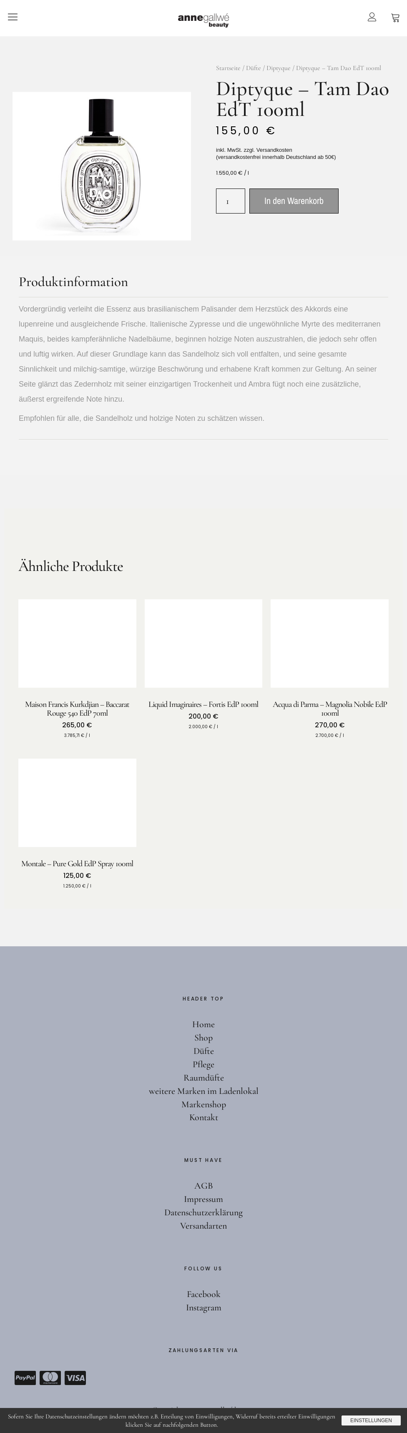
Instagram (203, 1307)
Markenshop (203, 1104)
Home (203, 1024)
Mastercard (50, 1378)
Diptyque (278, 68)
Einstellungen (371, 1420)
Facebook (204, 1294)
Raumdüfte (203, 1077)
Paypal (25, 1378)
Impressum (203, 1199)
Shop (203, 1037)
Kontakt (203, 1117)
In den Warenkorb (294, 200)
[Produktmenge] (230, 201)
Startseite (228, 68)
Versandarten (203, 1225)
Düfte (253, 68)
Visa (75, 1378)
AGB (203, 1185)
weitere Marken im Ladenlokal (204, 1091)
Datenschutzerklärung (203, 1212)
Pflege (203, 1064)
